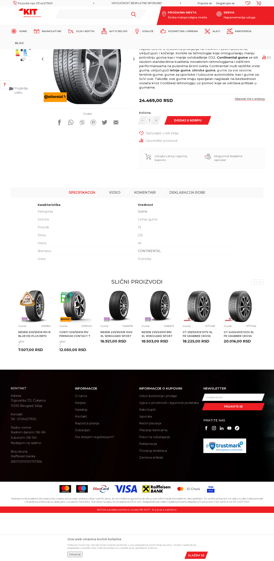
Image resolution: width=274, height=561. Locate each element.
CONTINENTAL (149, 299)
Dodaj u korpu (188, 172)
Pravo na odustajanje (154, 485)
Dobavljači (82, 478)
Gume (87, 52)
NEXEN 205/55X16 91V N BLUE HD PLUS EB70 (34, 382)
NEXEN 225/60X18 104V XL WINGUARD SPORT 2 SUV (116, 384)
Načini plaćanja (150, 472)
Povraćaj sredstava (153, 499)
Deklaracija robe (187, 241)
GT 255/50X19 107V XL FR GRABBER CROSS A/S (198, 384)
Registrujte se (225, 3)
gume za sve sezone (234, 122)
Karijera (80, 451)
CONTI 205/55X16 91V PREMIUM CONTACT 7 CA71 (74, 384)
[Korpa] (257, 4)
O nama (81, 444)
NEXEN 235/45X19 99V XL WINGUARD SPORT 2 (157, 384)
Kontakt (81, 465)
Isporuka (145, 465)
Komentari (145, 241)
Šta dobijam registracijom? (94, 485)
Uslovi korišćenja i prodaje (158, 444)
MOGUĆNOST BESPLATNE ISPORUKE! (137, 3)
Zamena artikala (151, 506)
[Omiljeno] (247, 4)
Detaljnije (75, 554)
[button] (100, 14)
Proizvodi (74, 52)
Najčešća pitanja (87, 472)
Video (115, 241)
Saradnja (81, 458)
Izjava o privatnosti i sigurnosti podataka (169, 451)
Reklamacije (148, 492)
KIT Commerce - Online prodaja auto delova (38, 52)
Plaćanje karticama (153, 478)
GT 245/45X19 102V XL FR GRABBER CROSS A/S (239, 384)
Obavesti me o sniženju (246, 150)
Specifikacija (82, 241)
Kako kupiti (147, 458)
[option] (137, 3)
